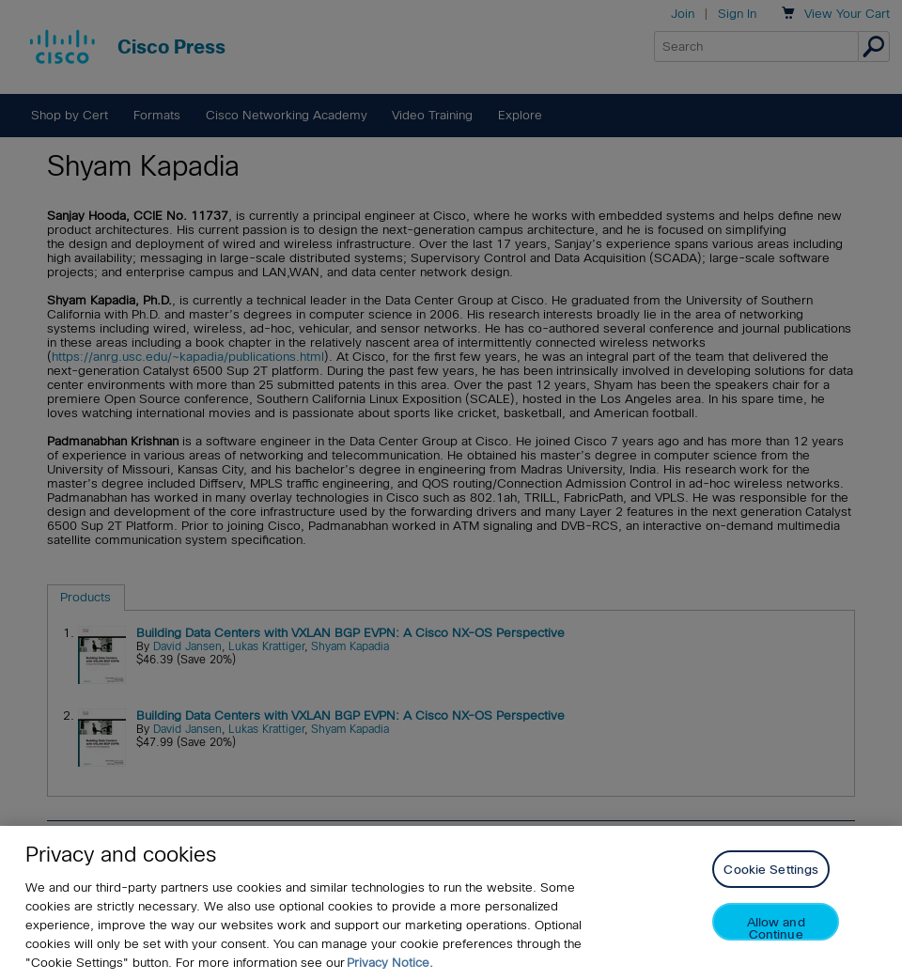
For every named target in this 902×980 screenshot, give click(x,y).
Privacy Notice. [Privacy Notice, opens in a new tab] (390, 963)
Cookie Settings (770, 870)
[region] (451, 903)
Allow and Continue (776, 928)
